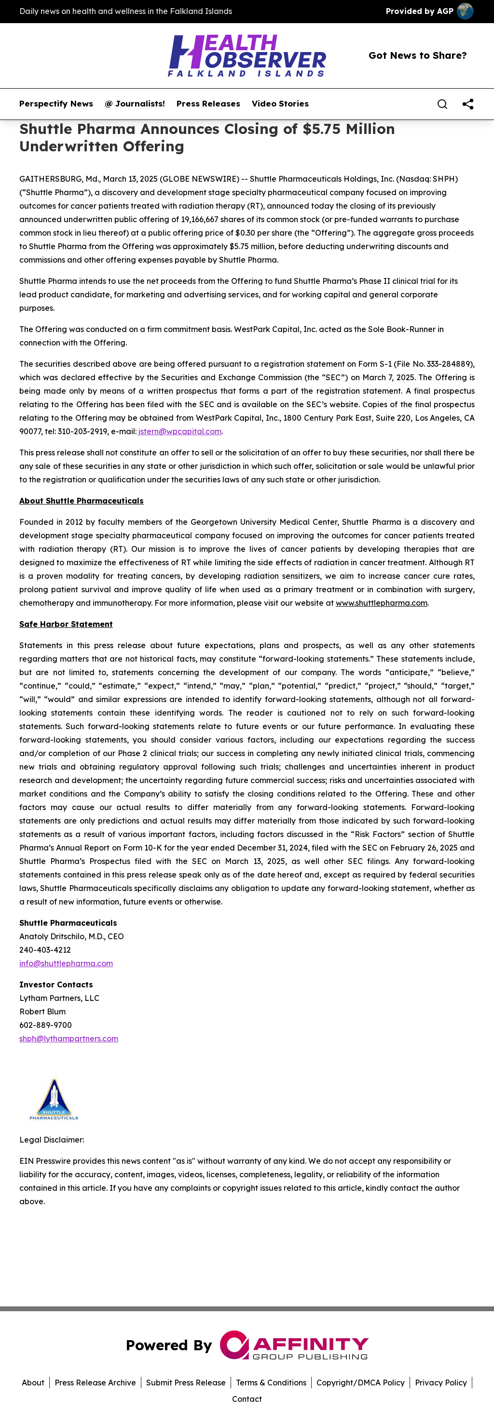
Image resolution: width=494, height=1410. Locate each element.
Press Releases (208, 103)
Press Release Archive (95, 1382)
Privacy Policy (441, 1382)
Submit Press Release (186, 1382)
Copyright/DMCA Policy (360, 1382)
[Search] (442, 104)
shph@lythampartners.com (68, 1038)
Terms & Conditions (271, 1382)
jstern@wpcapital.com (179, 431)
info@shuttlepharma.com (66, 963)
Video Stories (280, 103)
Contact (247, 1399)
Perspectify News (56, 103)
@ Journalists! (135, 103)
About (33, 1382)
